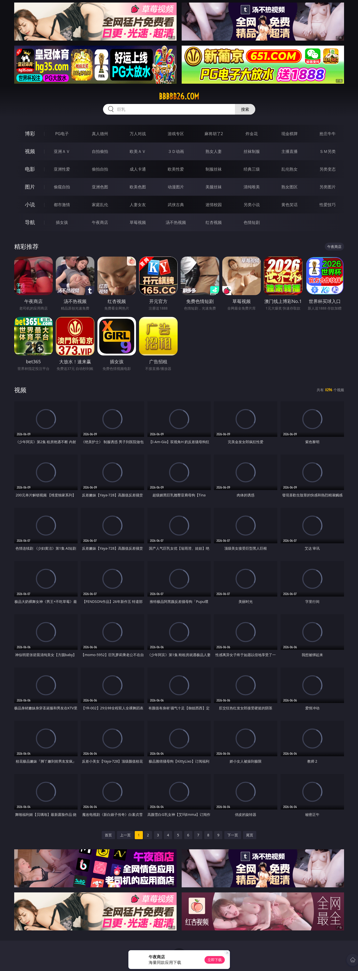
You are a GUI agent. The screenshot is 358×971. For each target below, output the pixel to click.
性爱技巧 (327, 204)
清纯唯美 (252, 187)
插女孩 (62, 222)
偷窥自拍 (62, 187)
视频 (30, 151)
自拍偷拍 (100, 151)
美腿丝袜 (214, 187)
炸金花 (252, 133)
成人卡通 (138, 169)
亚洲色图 (100, 187)
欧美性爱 (176, 169)
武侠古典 (176, 204)
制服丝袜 (214, 169)
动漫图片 (176, 187)
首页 (108, 835)
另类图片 (327, 187)
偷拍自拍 (100, 169)
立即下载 (215, 959)
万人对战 (138, 133)
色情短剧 (252, 222)
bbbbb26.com (179, 96)
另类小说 (252, 204)
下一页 (232, 835)
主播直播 (289, 151)
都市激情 (62, 204)
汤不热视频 (176, 222)
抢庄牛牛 (327, 133)
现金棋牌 (289, 133)
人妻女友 (138, 204)
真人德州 (100, 133)
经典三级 (252, 169)
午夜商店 (100, 222)
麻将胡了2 (213, 133)
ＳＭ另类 (327, 151)
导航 (30, 222)
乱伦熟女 (289, 169)
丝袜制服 (252, 151)
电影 (30, 169)
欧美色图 (138, 187)
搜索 (245, 109)
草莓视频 (138, 222)
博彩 (30, 133)
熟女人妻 (214, 151)
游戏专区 (176, 133)
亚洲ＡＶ (62, 151)
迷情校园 (214, 204)
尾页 (249, 835)
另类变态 (327, 169)
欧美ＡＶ (138, 151)
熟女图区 (289, 187)
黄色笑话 (289, 204)
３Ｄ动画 (176, 151)
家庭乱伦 (100, 204)
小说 (30, 204)
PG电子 (62, 133)
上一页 (125, 835)
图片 (30, 186)
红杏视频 (214, 222)
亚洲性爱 (62, 169)
